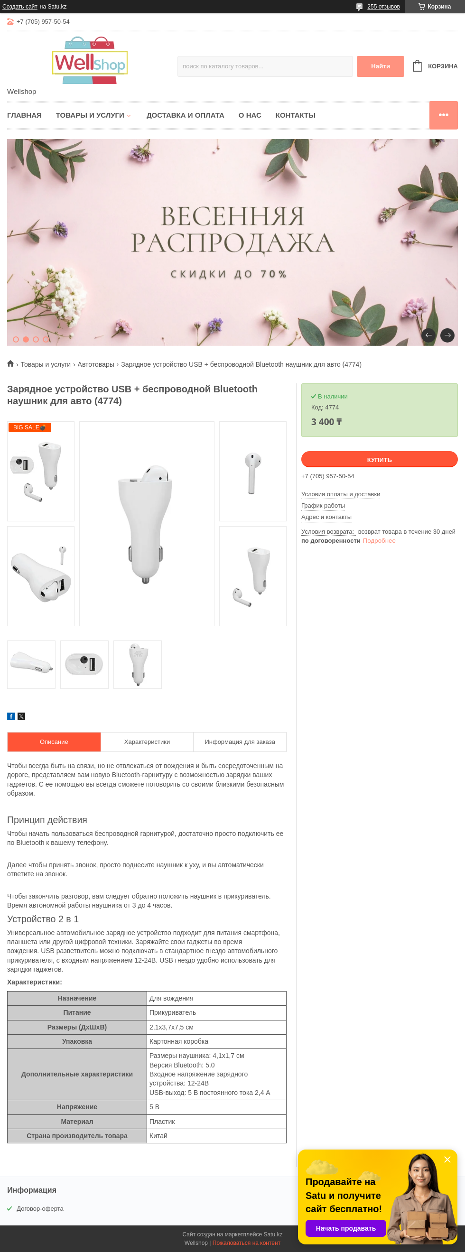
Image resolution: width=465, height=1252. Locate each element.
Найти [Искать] (380, 66)
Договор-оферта (40, 1208)
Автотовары (96, 364)
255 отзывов (383, 6)
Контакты (296, 115)
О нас (250, 115)
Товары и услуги (90, 115)
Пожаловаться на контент (246, 1243)
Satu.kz (272, 1234)
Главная (24, 115)
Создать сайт (19, 6)
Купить (379, 460)
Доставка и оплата (185, 115)
